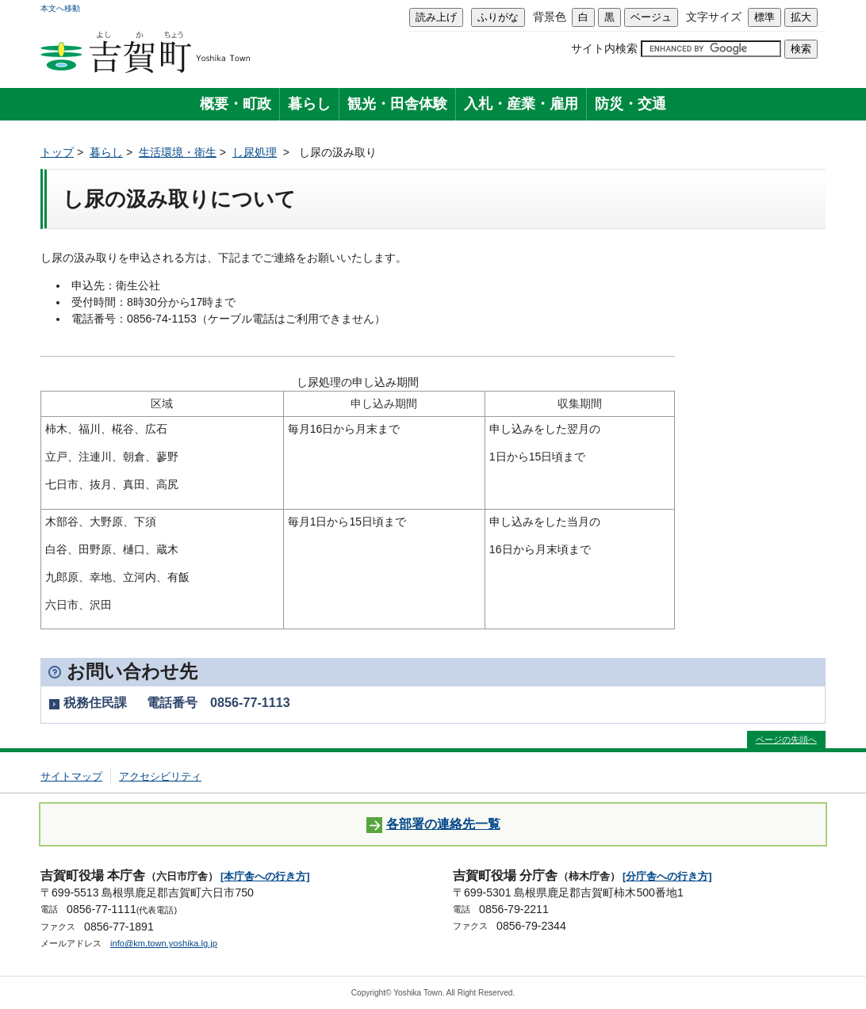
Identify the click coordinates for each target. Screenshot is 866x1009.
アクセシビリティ (160, 776)
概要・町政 (235, 104)
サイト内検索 (604, 48)
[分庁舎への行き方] (667, 876)
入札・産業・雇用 (521, 104)
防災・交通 (630, 104)
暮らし (309, 104)
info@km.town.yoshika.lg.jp (163, 943)
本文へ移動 (60, 8)
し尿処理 (254, 152)
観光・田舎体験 (397, 104)
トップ (57, 152)
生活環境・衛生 (177, 152)
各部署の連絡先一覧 (433, 824)
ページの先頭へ (786, 739)
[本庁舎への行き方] (265, 876)
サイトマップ (71, 776)
